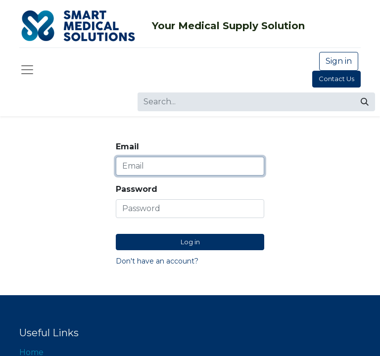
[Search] (364, 101)
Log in (190, 242)
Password (136, 189)
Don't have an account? (157, 261)
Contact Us (336, 79)
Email (127, 146)
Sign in (339, 61)
